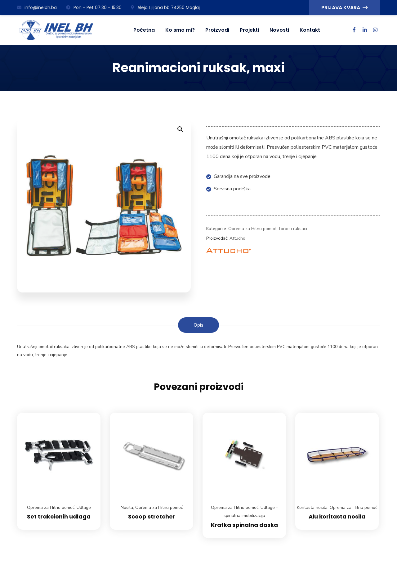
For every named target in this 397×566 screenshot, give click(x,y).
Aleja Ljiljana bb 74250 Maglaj (165, 7)
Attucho (237, 238)
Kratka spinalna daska (244, 525)
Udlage (84, 507)
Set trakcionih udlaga (59, 516)
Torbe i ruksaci (292, 229)
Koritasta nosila (312, 507)
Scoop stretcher (151, 516)
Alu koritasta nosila (337, 516)
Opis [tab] (198, 325)
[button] (180, 129)
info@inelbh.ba (37, 7)
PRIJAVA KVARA (344, 7)
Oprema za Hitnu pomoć (252, 229)
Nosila (127, 507)
